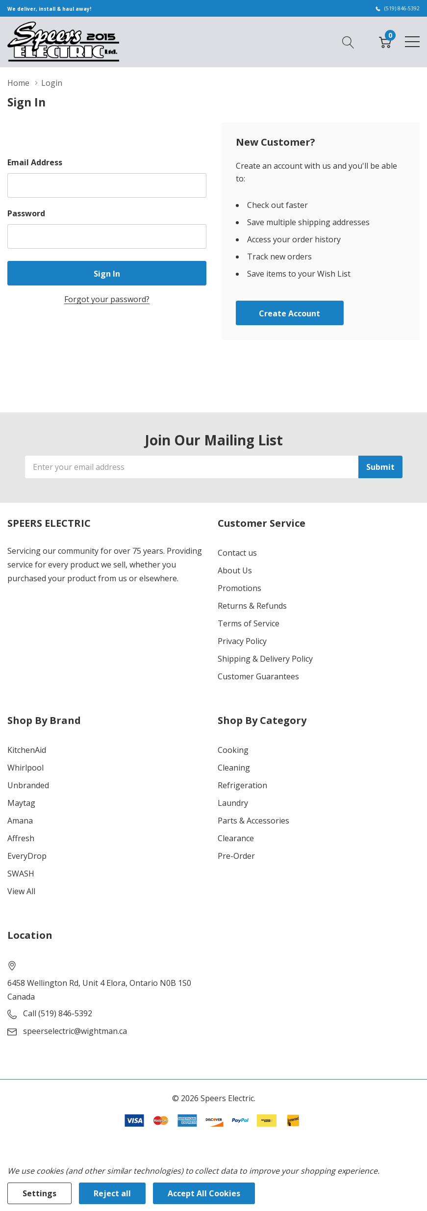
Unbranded (28, 785)
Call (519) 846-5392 (57, 1013)
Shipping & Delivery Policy (265, 658)
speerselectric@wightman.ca (75, 1031)
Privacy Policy (242, 641)
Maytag (21, 803)
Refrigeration (242, 785)
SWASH (20, 873)
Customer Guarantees (258, 676)
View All (21, 891)
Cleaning (234, 767)
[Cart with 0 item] (385, 41)
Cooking (233, 750)
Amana (20, 820)
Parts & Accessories (253, 820)
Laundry (233, 803)
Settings (39, 1193)
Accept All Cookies (204, 1193)
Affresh (20, 838)
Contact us (237, 552)
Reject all (112, 1193)
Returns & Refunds (252, 605)
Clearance (236, 838)
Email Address (34, 162)
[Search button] (348, 41)
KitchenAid (26, 750)
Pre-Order (236, 855)
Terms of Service (248, 623)
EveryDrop (27, 855)
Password (26, 213)
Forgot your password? (107, 299)
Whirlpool (25, 767)
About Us (235, 570)
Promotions (239, 588)
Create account (289, 313)
